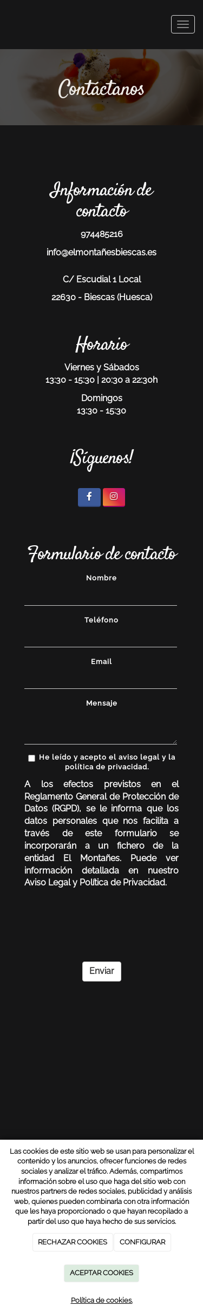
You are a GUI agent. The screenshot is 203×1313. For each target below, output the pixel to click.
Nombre (101, 578)
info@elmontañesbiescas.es (101, 252)
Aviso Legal (47, 882)
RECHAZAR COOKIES (72, 1242)
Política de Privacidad (122, 882)
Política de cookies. (102, 1300)
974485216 (102, 234)
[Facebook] (89, 497)
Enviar (101, 971)
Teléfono (101, 620)
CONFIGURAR (142, 1242)
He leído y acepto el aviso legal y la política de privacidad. (101, 762)
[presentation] (106, 925)
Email (101, 662)
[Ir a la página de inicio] (5, 24)
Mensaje (101, 703)
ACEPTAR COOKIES (101, 1273)
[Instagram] (114, 497)
